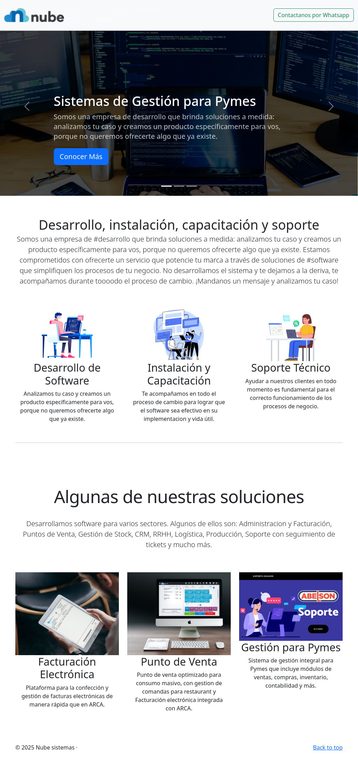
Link (122, 10)
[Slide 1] (166, 186)
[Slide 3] (191, 186)
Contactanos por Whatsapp (313, 15)
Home (104, 20)
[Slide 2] (179, 186)
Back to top (328, 747)
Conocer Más (81, 156)
